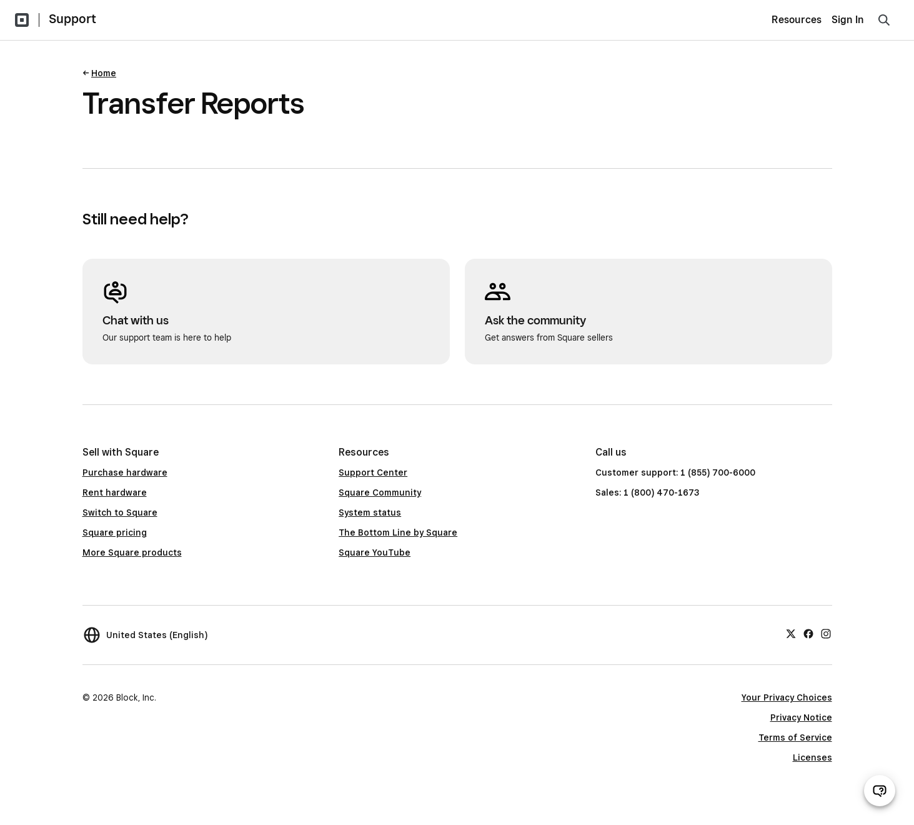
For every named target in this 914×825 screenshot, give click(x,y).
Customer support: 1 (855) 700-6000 (675, 473)
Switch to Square (119, 513)
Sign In (848, 20)
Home (103, 73)
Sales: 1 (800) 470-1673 (647, 493)
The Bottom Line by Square (398, 533)
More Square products (132, 553)
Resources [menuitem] (797, 20)
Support (72, 18)
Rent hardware (114, 493)
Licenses (812, 757)
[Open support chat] (879, 790)
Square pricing (114, 533)
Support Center (373, 473)
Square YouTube (374, 553)
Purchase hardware (124, 473)
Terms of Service (795, 737)
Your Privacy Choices (787, 697)
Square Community (380, 493)
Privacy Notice (801, 717)
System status (370, 513)
